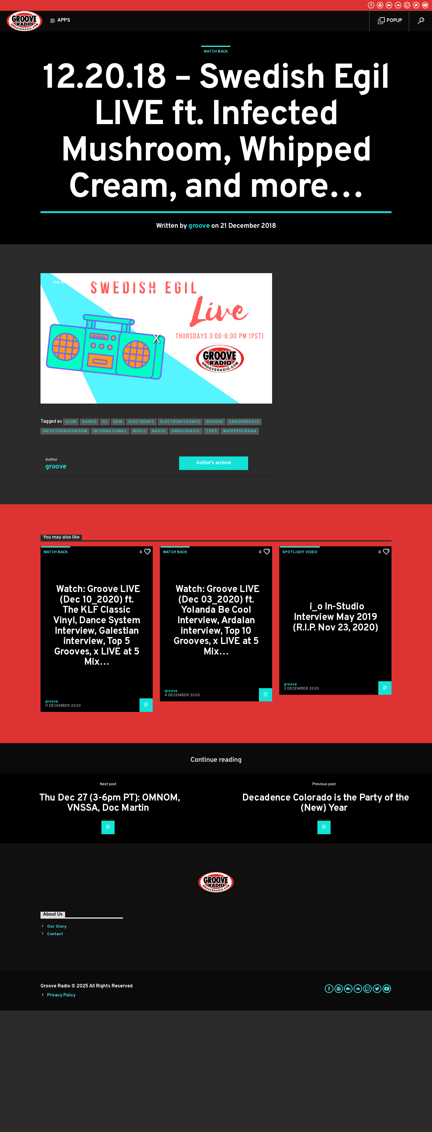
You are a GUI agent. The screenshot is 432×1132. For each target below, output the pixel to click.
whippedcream (239, 552)
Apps (63, 20)
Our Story (57, 1048)
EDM (117, 543)
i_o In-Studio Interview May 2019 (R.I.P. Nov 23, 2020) (335, 738)
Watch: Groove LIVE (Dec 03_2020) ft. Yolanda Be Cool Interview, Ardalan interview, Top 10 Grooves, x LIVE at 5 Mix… (216, 742)
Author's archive (213, 584)
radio (159, 552)
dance (89, 543)
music (139, 552)
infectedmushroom (65, 552)
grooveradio (244, 543)
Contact (55, 1055)
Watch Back (216, 112)
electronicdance (180, 543)
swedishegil (186, 552)
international (110, 552)
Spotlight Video (299, 673)
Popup (390, 20)
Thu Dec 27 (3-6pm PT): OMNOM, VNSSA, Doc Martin (109, 925)
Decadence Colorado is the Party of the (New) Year (325, 925)
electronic (141, 543)
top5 (211, 552)
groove (199, 286)
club (70, 543)
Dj (104, 543)
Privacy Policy (61, 1117)
